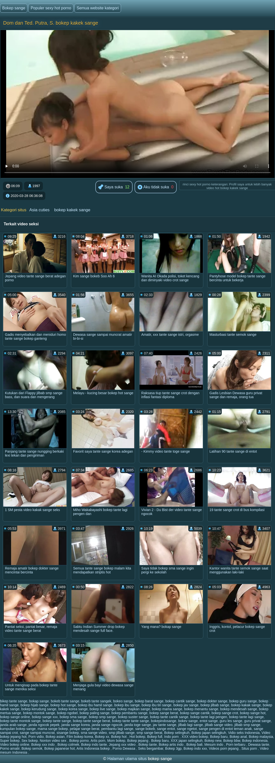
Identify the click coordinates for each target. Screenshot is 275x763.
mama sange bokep (53, 729)
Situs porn (249, 748)
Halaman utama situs (127, 758)
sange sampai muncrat (37, 733)
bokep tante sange (57, 721)
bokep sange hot (253, 713)
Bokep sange (13, 8)
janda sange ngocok (107, 725)
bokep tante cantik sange (169, 717)
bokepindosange (163, 721)
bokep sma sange (73, 717)
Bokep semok (31, 748)
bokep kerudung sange (38, 709)
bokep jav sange (186, 705)
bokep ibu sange (127, 705)
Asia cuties (39, 210)
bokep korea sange (73, 709)
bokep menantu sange (201, 709)
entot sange (209, 721)
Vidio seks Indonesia (243, 733)
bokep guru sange (243, 701)
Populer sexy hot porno (51, 8)
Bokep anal (238, 737)
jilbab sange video (218, 725)
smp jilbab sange (122, 733)
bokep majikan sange (133, 709)
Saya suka (110, 187)
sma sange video (94, 733)
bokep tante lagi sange (246, 717)
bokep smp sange (102, 717)
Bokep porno (79, 741)
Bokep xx (102, 737)
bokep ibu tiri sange (156, 705)
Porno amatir (9, 748)
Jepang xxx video (123, 744)
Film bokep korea (80, 737)
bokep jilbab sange (214, 705)
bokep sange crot (225, 713)
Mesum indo (214, 744)
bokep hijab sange (34, 705)
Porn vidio (36, 737)
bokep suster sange (133, 717)
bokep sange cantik (195, 713)
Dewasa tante (258, 744)
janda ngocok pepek (44, 725)
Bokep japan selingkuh (208, 733)
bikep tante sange (13, 701)
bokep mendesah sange (238, 709)
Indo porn (172, 737)
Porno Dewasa (124, 748)
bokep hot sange (63, 705)
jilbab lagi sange (190, 725)
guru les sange (231, 721)
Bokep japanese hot (59, 748)
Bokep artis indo (171, 744)
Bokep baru (219, 737)
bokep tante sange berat (91, 721)
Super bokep (9, 741)
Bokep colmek (68, 744)
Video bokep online (14, 744)
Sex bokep (29, 741)
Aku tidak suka (153, 187)
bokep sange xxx (45, 717)
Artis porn (97, 741)
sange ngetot (187, 729)
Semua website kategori (98, 8)
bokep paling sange (94, 713)
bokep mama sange (167, 709)
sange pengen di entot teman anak (225, 729)
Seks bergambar (150, 748)
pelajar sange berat (84, 729)
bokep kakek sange (72, 210)
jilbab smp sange (247, 725)
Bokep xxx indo (43, 744)
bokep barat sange (149, 701)
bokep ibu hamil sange (95, 705)
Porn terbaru (236, 744)
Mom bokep (116, 741)
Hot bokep (137, 737)
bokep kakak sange (246, 705)
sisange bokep (68, 733)
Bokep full (154, 737)
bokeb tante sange (65, 701)
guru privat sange (257, 721)
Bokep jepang (138, 741)
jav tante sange (164, 725)
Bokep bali (194, 744)
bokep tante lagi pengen (208, 717)
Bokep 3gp (173, 748)
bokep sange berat (163, 713)
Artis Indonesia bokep (94, 748)
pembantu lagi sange (117, 729)
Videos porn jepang (224, 748)
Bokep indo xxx (195, 748)
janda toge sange (137, 725)
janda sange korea (75, 725)
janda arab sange (13, 725)
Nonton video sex (53, 741)
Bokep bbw (231, 741)
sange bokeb (145, 729)
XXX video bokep (195, 737)
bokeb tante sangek (96, 701)
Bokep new (213, 741)
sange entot (166, 729)
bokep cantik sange (180, 701)
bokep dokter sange (212, 701)
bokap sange (39, 701)
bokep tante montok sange (20, 721)
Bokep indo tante (94, 744)
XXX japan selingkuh (187, 741)
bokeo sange (123, 701)
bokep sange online (15, 717)
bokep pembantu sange (129, 713)
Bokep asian (55, 737)
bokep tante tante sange (130, 721)
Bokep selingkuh (176, 733)
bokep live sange (103, 709)
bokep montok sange (39, 713)
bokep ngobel (67, 713)
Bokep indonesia (255, 741)
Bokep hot (119, 737)
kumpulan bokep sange (18, 729)
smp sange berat (149, 733)
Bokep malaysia (261, 737)
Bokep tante (147, 744)
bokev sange (188, 721)
